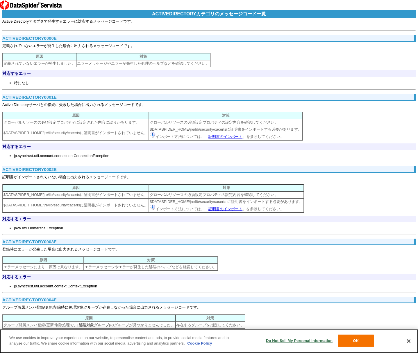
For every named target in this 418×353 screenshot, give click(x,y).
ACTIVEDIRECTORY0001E (29, 97)
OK (356, 340)
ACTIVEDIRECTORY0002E (29, 169)
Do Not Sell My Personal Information (299, 340)
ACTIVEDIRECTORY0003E (29, 241)
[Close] (408, 341)
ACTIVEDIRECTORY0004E (29, 299)
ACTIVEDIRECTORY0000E (29, 38)
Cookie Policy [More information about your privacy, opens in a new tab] (199, 343)
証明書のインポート (225, 136)
